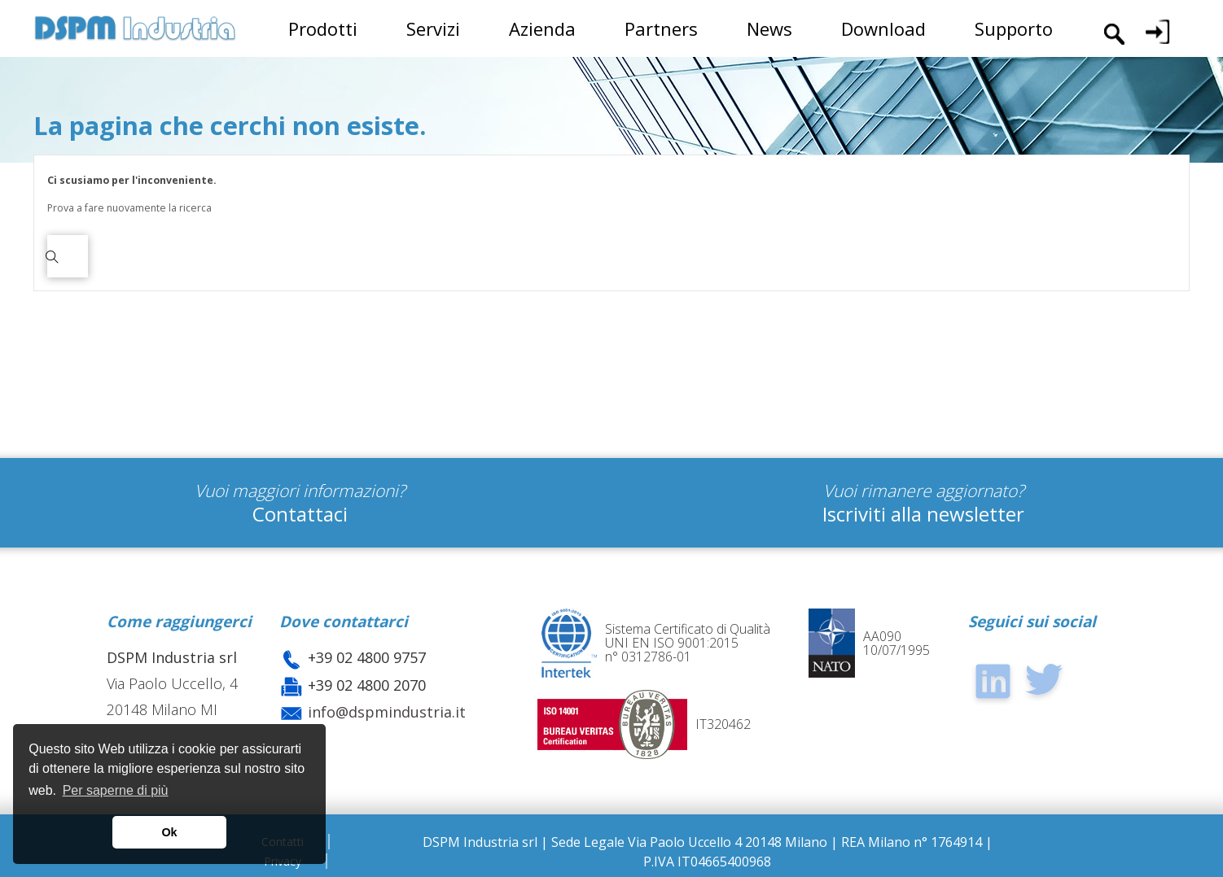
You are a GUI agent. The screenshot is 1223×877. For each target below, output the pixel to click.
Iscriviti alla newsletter (923, 513)
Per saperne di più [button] (116, 790)
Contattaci (300, 513)
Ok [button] (169, 832)
